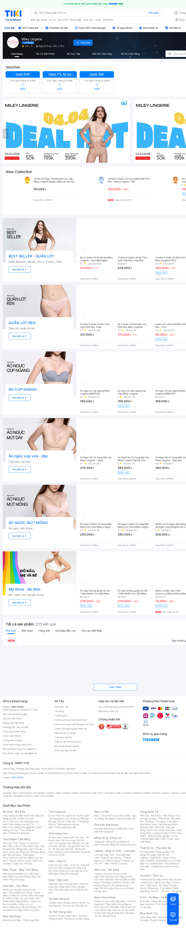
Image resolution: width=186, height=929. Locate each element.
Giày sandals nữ (66, 868)
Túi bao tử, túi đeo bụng (76, 918)
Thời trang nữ (57, 811)
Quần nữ (70, 815)
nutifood (137, 793)
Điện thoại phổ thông (19, 876)
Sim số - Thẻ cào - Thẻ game (166, 891)
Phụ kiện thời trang (106, 824)
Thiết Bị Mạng (112, 860)
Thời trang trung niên (65, 827)
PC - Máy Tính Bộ (109, 863)
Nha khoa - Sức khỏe (159, 888)
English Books (158, 920)
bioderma (85, 793)
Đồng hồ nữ (112, 841)
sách (98, 19)
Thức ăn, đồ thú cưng (19, 860)
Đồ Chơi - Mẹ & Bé (14, 811)
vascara (7, 793)
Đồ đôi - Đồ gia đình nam (72, 846)
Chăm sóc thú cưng (104, 901)
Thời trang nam (58, 833)
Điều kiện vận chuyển (65, 750)
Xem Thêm (115, 687)
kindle (147, 793)
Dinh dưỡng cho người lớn (22, 827)
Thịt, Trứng (19, 843)
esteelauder (25, 793)
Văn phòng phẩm (166, 917)
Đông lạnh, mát (25, 849)
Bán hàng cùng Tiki (109, 711)
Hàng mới (44, 630)
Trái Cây (7, 843)
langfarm (18, 795)
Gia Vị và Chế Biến (109, 907)
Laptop (123, 863)
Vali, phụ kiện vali (126, 818)
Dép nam (65, 886)
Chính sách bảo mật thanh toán (70, 720)
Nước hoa (15, 907)
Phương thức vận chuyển (15, 727)
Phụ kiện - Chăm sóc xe (152, 901)
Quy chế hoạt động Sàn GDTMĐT (116, 707)
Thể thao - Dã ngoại (155, 821)
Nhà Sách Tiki (149, 913)
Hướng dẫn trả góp (12, 740)
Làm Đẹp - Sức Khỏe (15, 885)
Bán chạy (27, 630)
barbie (50, 793)
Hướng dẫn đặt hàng (13, 722)
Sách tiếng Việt (148, 917)
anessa (175, 793)
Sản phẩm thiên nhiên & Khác (21, 900)
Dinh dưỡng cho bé (19, 824)
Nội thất (110, 879)
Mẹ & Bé (159, 827)
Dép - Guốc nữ (71, 865)
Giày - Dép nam (58, 879)
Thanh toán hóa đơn (150, 879)
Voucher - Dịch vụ (151, 875)
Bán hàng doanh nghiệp (66, 746)
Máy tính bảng (17, 879)
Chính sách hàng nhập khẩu (17, 744)
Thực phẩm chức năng (20, 892)
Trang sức (99, 841)
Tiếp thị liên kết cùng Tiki (67, 741)
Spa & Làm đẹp (162, 882)
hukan (28, 795)
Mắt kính (122, 828)
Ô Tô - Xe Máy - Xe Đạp (155, 897)
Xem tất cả (19, 269)
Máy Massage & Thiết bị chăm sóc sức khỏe (23, 897)
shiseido (7, 795)
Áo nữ (51, 815)
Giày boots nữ (60, 870)
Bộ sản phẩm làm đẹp (22, 908)
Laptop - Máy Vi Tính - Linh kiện (114, 850)
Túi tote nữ (68, 905)
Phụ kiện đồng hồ (109, 844)
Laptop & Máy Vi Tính (164, 833)
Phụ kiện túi (81, 905)
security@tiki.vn (28, 753)
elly (94, 793)
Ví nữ (81, 902)
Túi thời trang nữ (58, 898)
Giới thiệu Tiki (61, 707)
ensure (67, 793)
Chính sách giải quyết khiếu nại (70, 728)
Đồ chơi (35, 815)
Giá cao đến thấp (92, 630)
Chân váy (71, 821)
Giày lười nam (55, 884)
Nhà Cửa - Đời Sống (106, 869)
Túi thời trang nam (60, 911)
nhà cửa (88, 19)
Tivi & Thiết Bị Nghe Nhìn (158, 837)
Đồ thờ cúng (106, 888)
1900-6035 (17, 707)
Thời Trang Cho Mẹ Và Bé (16, 815)
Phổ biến (11, 630)
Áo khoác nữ (73, 818)
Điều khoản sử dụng (64, 733)
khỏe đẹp (75, 19)
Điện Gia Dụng (12, 916)
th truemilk (39, 793)
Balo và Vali (101, 811)
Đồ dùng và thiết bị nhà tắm (115, 882)
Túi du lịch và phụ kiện (112, 815)
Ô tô (158, 904)
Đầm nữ (60, 815)
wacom (166, 793)
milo (100, 793)
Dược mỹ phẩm (32, 910)
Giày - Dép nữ (57, 861)
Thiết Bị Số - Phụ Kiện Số (155, 847)
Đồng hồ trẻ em (128, 844)
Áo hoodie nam (63, 843)
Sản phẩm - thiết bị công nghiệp (161, 834)
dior (15, 793)
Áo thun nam (55, 837)
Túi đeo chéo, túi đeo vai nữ (63, 902)
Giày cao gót (55, 865)
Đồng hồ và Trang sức (108, 837)
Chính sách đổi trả (12, 736)
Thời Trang (168, 815)
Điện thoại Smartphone (15, 873)
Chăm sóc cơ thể (18, 895)
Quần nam (68, 837)
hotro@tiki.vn (30, 749)
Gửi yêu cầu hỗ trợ (12, 718)
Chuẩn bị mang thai (19, 833)
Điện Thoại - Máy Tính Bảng (20, 869)
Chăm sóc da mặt (12, 889)
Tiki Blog (59, 711)
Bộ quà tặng (109, 915)
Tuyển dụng (60, 715)
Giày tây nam (71, 884)
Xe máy (150, 904)
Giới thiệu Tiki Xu (63, 737)
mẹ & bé (63, 19)
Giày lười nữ (76, 870)
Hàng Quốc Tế (149, 811)
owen (58, 793)
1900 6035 (17, 777)
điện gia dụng (39, 19)
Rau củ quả (14, 846)
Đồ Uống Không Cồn (113, 913)
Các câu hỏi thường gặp (15, 714)
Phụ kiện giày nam (64, 889)
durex (75, 793)
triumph (127, 793)
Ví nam (52, 915)
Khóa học (168, 879)
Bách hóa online (155, 830)
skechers (110, 793)
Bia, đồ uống (14, 854)
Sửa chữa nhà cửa (109, 876)
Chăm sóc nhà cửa (22, 863)
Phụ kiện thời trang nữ (105, 828)
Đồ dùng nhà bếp (12, 920)
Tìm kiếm (153, 12)
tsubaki (50, 795)
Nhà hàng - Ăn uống (157, 885)
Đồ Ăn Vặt (106, 910)
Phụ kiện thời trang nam (113, 830)
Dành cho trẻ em (18, 857)
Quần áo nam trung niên (67, 852)
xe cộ (52, 19)
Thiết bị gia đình (31, 920)
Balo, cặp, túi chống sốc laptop (115, 817)
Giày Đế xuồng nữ (69, 873)
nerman (156, 793)
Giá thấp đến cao (66, 630)
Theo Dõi (83, 42)
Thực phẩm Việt (30, 846)
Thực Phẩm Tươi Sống (16, 839)
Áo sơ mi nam (69, 840)
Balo (96, 815)
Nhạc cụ (118, 888)
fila (42, 795)
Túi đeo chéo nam (66, 915)
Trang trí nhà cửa (103, 873)
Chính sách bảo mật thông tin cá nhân (74, 724)
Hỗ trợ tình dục (29, 907)
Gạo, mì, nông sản (19, 852)
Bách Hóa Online (105, 897)
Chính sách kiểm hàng (14, 731)
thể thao (108, 19)
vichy (36, 795)
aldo (118, 793)
